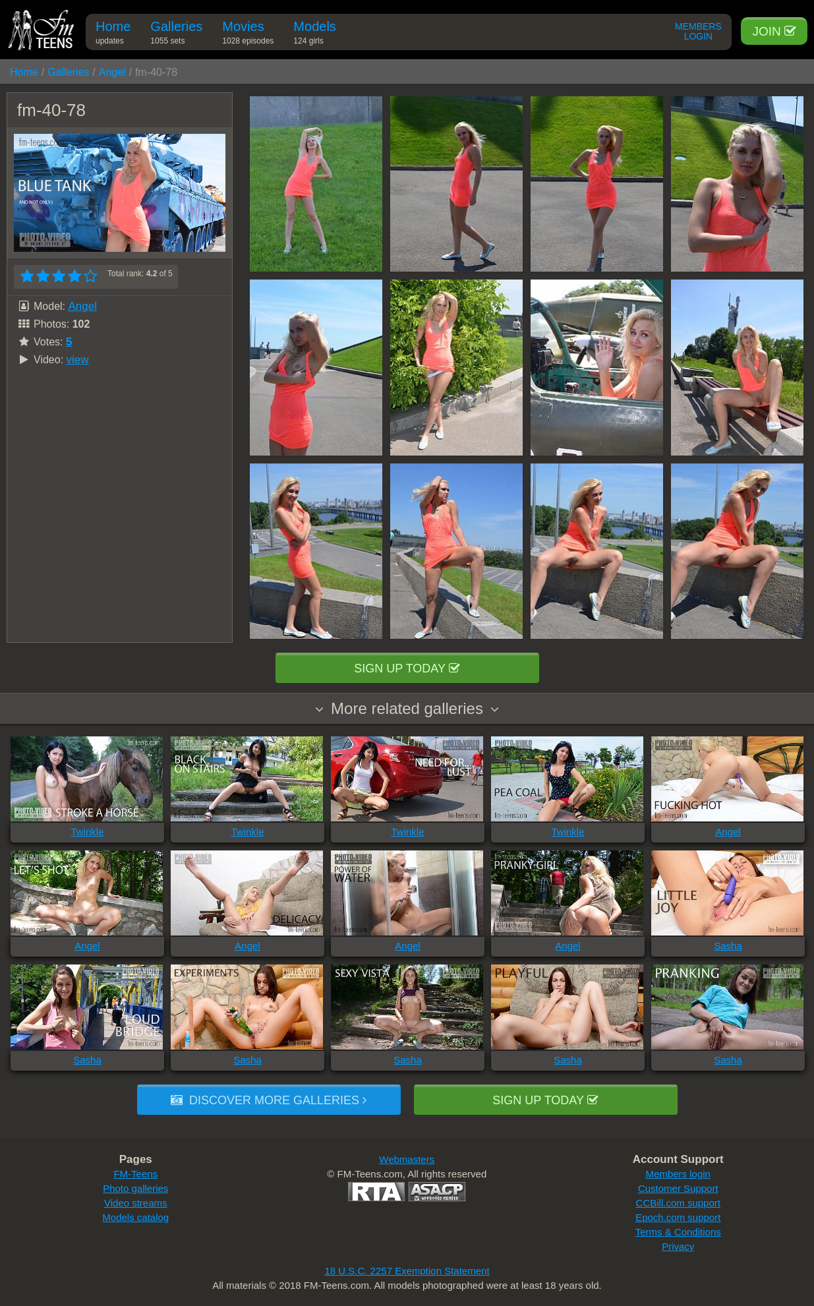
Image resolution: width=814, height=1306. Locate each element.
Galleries (176, 34)
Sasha (728, 945)
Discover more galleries (268, 1100)
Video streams (135, 1202)
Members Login (698, 32)
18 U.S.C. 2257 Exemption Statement (406, 1270)
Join (774, 31)
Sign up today (406, 668)
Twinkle (87, 831)
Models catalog (135, 1217)
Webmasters (406, 1159)
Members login (678, 1173)
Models (314, 34)
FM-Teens (135, 1173)
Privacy (678, 1246)
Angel (112, 72)
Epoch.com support (677, 1217)
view (78, 359)
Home (113, 34)
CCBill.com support (678, 1202)
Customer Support (678, 1188)
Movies (248, 34)
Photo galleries (135, 1188)
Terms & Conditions (678, 1231)
